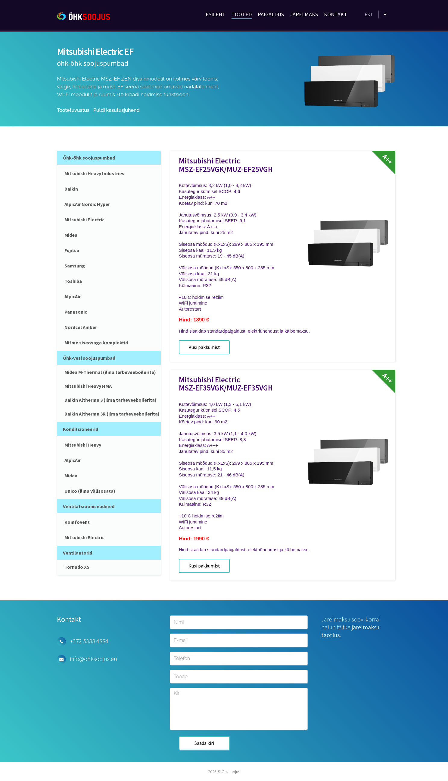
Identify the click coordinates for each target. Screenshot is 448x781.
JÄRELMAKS (304, 14)
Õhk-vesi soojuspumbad (89, 358)
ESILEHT (216, 14)
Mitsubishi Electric (84, 220)
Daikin (71, 189)
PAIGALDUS (271, 14)
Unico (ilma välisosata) (89, 491)
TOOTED (242, 14)
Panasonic (75, 312)
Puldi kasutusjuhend (116, 110)
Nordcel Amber (80, 327)
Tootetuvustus (73, 110)
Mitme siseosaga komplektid (96, 343)
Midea (70, 235)
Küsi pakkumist (204, 347)
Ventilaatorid (77, 553)
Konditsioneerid (80, 429)
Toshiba (73, 281)
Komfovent (77, 522)
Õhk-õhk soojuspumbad (89, 158)
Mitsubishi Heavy (82, 445)
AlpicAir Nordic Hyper (87, 204)
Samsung (74, 266)
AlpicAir (72, 296)
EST (369, 14)
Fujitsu (71, 250)
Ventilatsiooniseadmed (88, 506)
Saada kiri (204, 743)
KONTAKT (335, 14)
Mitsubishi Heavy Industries (94, 173)
